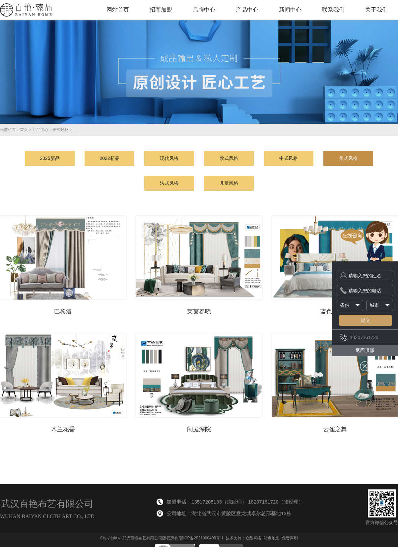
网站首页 (117, 10)
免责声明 (290, 538)
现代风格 (169, 158)
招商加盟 (161, 10)
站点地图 (272, 538)
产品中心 (247, 10)
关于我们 (376, 10)
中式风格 (288, 158)
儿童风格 (229, 183)
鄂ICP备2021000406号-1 (201, 538)
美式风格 (61, 129)
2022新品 (109, 158)
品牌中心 (204, 10)
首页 (24, 129)
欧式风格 (229, 158)
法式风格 (169, 183)
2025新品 (49, 158)
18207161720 (359, 337)
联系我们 (333, 10)
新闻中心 (290, 10)
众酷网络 (253, 538)
